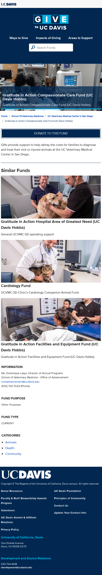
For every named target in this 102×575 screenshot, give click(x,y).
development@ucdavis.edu (16, 567)
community (13, 453)
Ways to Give (18, 38)
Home (4, 116)
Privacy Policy (10, 529)
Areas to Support (80, 38)
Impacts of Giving (48, 38)
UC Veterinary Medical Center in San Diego (70, 116)
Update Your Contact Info (70, 513)
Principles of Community (69, 498)
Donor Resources (12, 491)
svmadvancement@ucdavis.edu (20, 381)
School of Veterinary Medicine (27, 116)
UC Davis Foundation (67, 491)
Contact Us (61, 506)
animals (10, 442)
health (9, 448)
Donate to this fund (51, 133)
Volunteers (8, 510)
